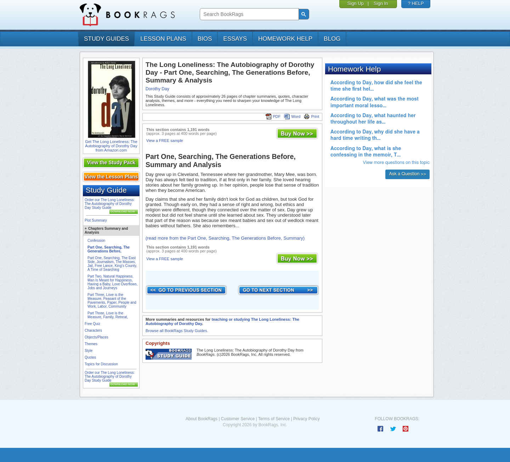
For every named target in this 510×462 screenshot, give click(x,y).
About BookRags (201, 418)
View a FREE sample (164, 140)
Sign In (381, 3)
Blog (332, 38)
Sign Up (355, 3)
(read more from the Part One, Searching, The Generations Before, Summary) (225, 238)
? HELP (416, 3)
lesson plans (163, 38)
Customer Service (238, 418)
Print (311, 116)
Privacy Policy (306, 418)
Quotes (90, 357)
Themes (91, 344)
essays (235, 38)
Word (292, 116)
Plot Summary (96, 220)
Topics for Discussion (101, 364)
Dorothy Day (157, 88)
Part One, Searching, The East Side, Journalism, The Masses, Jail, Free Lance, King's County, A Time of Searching (112, 264)
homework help (285, 38)
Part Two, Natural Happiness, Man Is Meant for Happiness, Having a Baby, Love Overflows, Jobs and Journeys (112, 282)
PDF (273, 116)
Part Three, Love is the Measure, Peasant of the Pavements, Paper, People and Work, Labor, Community (111, 300)
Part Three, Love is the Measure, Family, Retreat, (107, 315)
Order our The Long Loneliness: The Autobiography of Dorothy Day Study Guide (110, 204)
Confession (96, 241)
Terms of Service (274, 418)
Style (88, 351)
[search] (248, 14)
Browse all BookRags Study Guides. (177, 331)
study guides (106, 38)
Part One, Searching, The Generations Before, (108, 249)
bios (205, 38)
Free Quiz (92, 324)
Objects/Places (96, 337)
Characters (93, 330)
